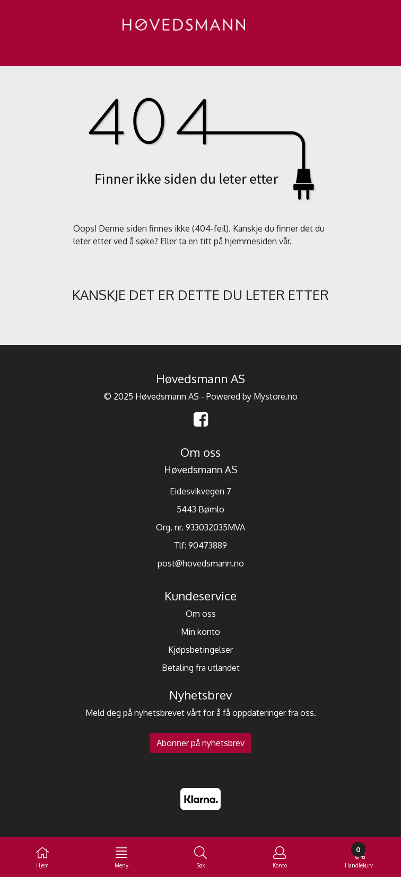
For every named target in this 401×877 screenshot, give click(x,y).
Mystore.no (276, 396)
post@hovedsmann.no (201, 563)
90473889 (207, 545)
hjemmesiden (251, 241)
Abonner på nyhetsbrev (200, 743)
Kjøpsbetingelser (200, 649)
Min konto (200, 631)
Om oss (201, 613)
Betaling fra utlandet (201, 667)
